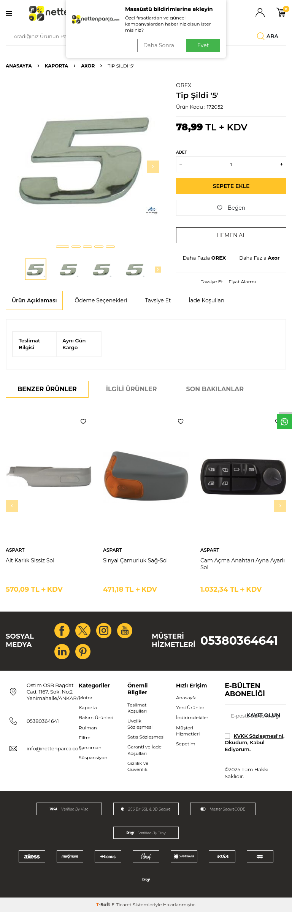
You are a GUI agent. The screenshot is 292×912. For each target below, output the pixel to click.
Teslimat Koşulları (137, 708)
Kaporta (56, 66)
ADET (181, 152)
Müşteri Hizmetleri (188, 731)
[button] (62, 247)
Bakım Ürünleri (96, 717)
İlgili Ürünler (131, 389)
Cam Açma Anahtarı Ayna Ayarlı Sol (242, 564)
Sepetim (185, 744)
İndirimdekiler (192, 717)
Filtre (84, 737)
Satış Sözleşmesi (146, 737)
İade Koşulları (206, 300)
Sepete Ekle (231, 186)
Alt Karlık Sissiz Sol (30, 560)
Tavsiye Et (212, 281)
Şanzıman (90, 747)
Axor (88, 66)
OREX (183, 85)
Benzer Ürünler (47, 389)
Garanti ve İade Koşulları (144, 750)
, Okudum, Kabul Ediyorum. (254, 742)
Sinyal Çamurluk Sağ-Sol (135, 560)
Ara (267, 36)
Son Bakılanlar (215, 389)
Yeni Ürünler (190, 707)
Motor (85, 697)
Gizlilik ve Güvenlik (137, 766)
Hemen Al (231, 235)
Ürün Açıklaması (34, 300)
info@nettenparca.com (55, 748)
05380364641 (239, 641)
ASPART (15, 550)
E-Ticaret (121, 904)
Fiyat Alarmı (242, 281)
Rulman (88, 728)
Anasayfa (19, 66)
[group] (85, 160)
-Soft (103, 904)
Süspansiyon (93, 757)
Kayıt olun (263, 715)
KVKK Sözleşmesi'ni (258, 736)
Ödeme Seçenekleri (101, 300)
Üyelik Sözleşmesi (139, 724)
